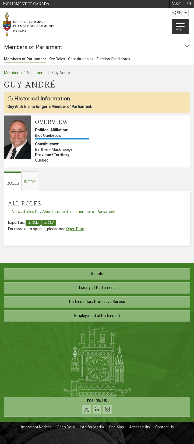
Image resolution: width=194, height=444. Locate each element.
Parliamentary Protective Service (97, 301)
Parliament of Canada (26, 4)
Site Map (116, 427)
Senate (97, 273)
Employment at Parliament (97, 315)
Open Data (75, 229)
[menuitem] (176, 4)
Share (179, 13)
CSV (49, 223)
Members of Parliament (25, 59)
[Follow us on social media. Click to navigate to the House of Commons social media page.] (97, 407)
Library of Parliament (97, 287)
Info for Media (92, 427)
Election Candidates (113, 59)
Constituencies (80, 59)
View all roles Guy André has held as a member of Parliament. (64, 211)
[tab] (12, 181)
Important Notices (36, 427)
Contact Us (164, 427)
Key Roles (57, 59)
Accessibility (139, 427)
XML (33, 223)
